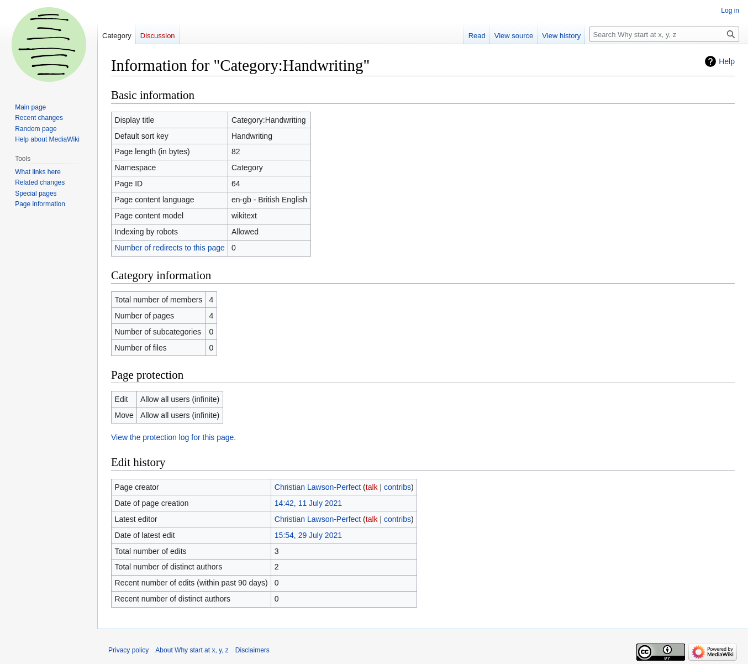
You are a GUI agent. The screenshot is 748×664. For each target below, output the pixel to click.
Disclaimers (252, 650)
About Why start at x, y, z (192, 650)
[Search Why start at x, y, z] (664, 34)
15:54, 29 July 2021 (308, 535)
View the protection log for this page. (173, 437)
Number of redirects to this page (170, 247)
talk (372, 487)
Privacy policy (128, 650)
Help (727, 61)
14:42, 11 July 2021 (308, 503)
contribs (397, 487)
